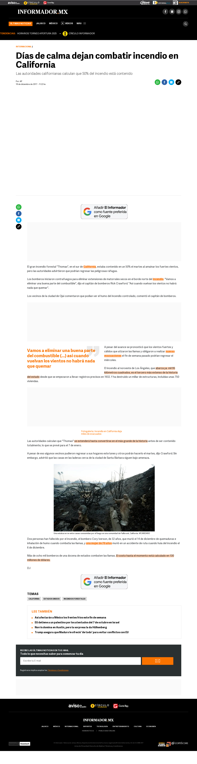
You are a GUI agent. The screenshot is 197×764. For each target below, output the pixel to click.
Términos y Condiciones (58, 670)
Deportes (87, 726)
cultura (138, 726)
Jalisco (40, 24)
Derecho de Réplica (97, 746)
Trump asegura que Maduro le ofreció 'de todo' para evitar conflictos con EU (82, 632)
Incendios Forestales (74, 599)
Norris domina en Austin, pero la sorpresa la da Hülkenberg (71, 627)
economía (151, 726)
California (34, 599)
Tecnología (102, 726)
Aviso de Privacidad (81, 746)
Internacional (24, 47)
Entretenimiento (121, 726)
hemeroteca (88, 731)
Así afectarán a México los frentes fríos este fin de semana (70, 617)
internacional (71, 726)
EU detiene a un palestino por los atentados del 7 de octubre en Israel (77, 622)
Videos (67, 23)
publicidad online (107, 731)
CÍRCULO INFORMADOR (82, 34)
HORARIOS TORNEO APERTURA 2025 (37, 34)
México (53, 24)
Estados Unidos (52, 599)
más (81, 24)
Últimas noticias (20, 24)
